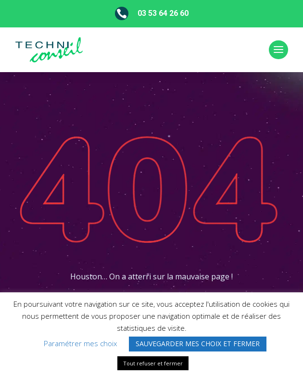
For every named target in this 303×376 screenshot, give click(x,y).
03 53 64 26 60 (163, 13)
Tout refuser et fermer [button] (153, 363)
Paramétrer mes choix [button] (80, 343)
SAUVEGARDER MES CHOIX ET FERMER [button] (198, 343)
